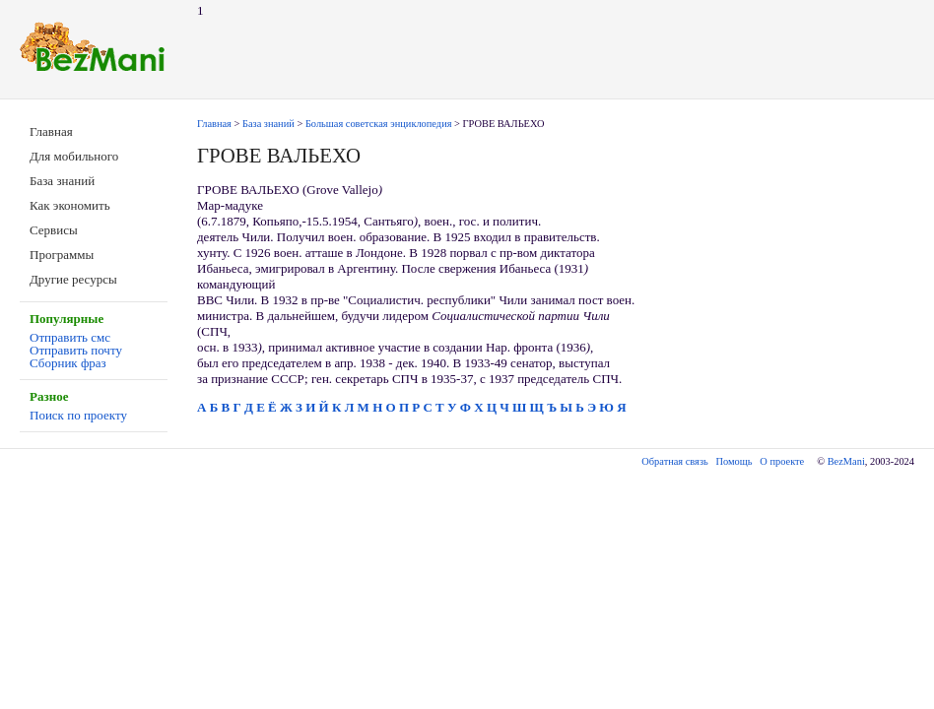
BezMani (846, 461)
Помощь (734, 461)
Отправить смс (70, 337)
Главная (51, 131)
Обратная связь (674, 461)
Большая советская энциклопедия (378, 123)
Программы (62, 254)
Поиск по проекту (78, 415)
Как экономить (70, 205)
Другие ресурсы (73, 279)
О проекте (782, 461)
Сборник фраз (68, 362)
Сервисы (54, 230)
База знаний (62, 180)
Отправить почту (76, 350)
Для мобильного (74, 156)
